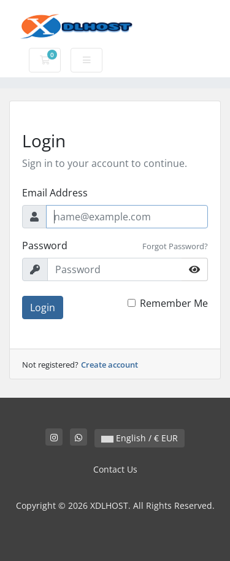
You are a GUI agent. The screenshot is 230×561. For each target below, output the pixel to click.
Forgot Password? (175, 246)
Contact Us (115, 469)
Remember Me (174, 303)
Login (42, 307)
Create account (109, 364)
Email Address (55, 192)
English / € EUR (139, 438)
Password (44, 245)
